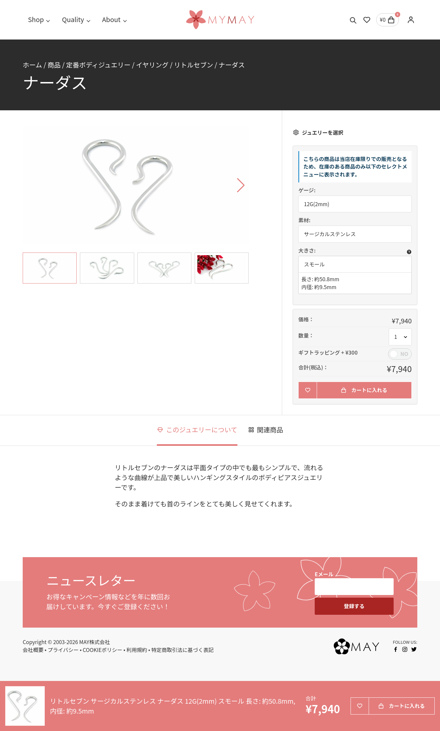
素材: (304, 220)
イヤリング (152, 64)
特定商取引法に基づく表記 (182, 650)
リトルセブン (193, 64)
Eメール (324, 574)
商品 (54, 64)
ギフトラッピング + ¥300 (327, 352)
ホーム (32, 64)
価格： (306, 319)
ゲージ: (306, 190)
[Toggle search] (353, 20)
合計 (311, 698)
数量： (306, 335)
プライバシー (63, 650)
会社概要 (33, 650)
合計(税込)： (313, 367)
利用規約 (136, 650)
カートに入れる (364, 390)
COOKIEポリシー (102, 650)
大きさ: (307, 250)
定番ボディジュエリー (98, 64)
